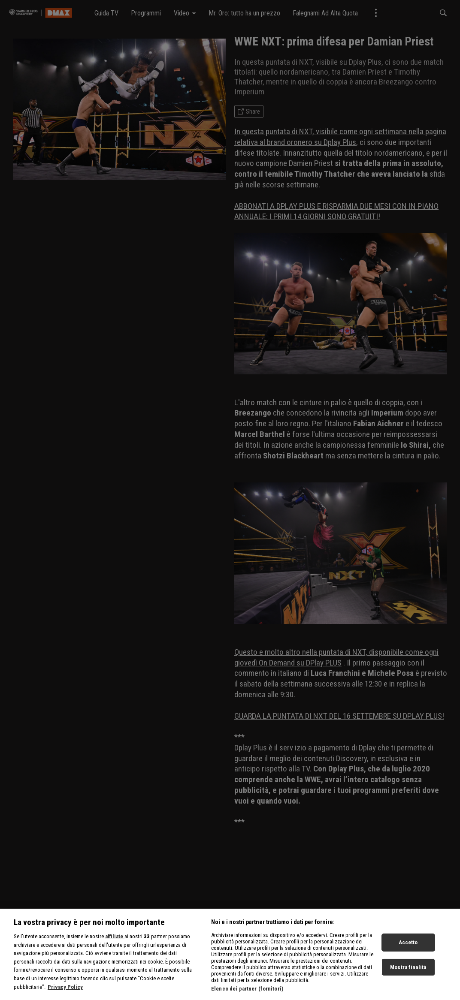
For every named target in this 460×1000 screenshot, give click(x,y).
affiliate (114, 944)
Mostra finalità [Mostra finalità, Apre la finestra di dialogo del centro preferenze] (408, 975)
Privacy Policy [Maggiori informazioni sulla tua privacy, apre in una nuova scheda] (65, 994)
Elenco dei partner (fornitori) (247, 997)
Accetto (408, 950)
